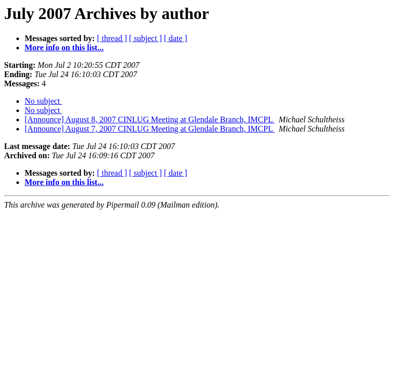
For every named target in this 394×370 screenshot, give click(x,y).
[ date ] (175, 38)
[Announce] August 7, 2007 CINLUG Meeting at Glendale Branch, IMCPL (149, 128)
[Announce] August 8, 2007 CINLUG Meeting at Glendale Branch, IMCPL (149, 119)
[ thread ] (112, 38)
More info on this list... (64, 47)
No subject (43, 101)
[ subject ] (145, 38)
